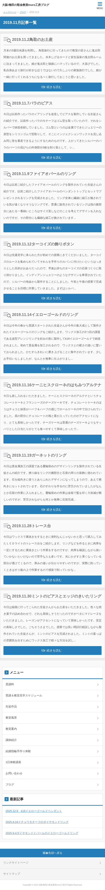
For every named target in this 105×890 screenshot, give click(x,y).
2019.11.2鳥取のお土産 (32, 39)
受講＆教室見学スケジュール (24, 695)
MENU (100, 8)
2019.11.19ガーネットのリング (39, 455)
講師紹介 (11, 740)
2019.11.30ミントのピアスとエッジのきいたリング (56, 596)
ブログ (23, 12)
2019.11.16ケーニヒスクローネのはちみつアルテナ (56, 385)
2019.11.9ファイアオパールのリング (44, 174)
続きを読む (54, 87)
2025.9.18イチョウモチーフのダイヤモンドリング (37, 822)
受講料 (10, 684)
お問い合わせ (14, 773)
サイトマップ (11, 873)
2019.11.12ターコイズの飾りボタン (43, 244)
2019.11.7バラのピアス (32, 103)
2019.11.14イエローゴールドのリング (45, 315)
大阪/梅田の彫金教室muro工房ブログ (25, 4)
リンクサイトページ (15, 862)
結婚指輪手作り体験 (18, 751)
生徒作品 (11, 706)
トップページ (9, 12)
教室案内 (11, 728)
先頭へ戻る (55, 853)
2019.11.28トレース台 (31, 526)
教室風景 (11, 717)
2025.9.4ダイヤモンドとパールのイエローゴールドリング (42, 833)
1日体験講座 (13, 762)
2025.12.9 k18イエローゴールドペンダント (34, 811)
